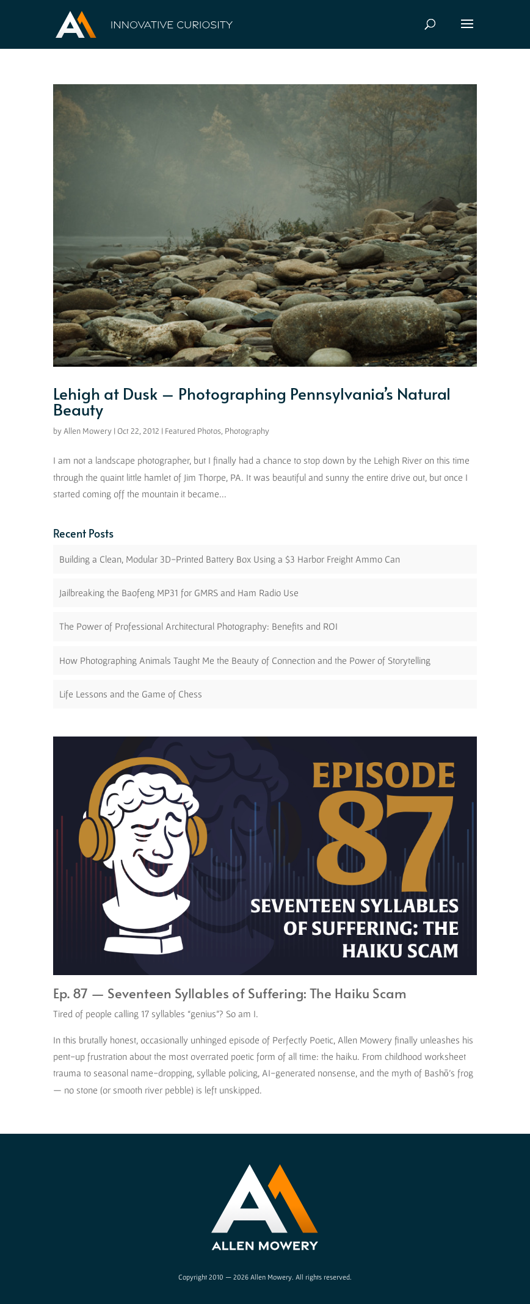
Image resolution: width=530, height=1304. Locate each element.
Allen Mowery (88, 431)
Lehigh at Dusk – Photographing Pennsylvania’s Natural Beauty (252, 401)
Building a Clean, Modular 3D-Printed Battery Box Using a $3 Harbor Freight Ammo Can (229, 558)
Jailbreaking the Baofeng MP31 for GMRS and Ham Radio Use (179, 592)
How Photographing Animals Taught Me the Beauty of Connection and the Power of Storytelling (244, 660)
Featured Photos (193, 431)
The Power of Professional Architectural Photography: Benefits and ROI (198, 626)
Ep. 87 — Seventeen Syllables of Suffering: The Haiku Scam (230, 993)
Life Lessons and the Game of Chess (130, 693)
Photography (247, 431)
